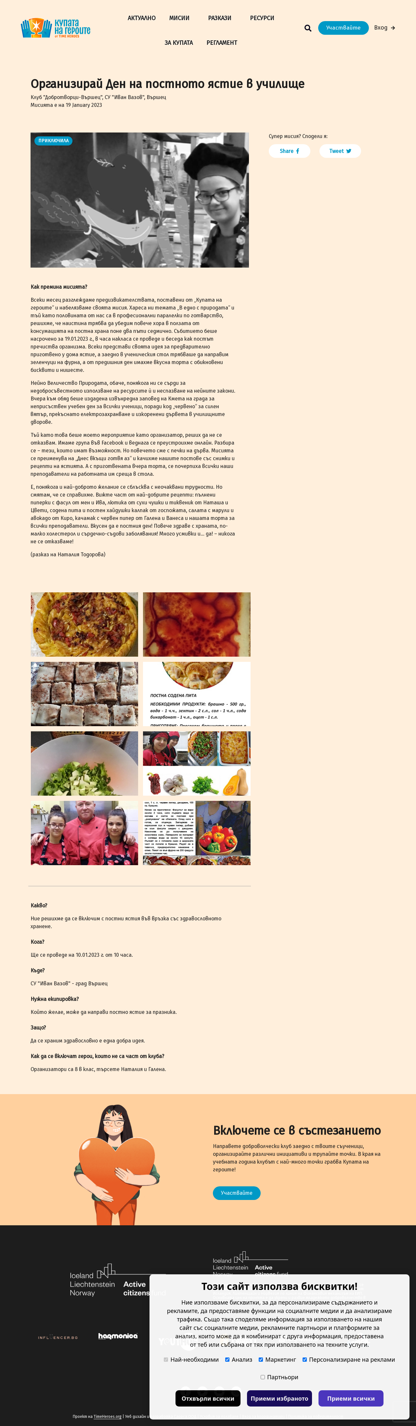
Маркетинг (277, 1359)
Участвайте (343, 27)
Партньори (279, 1377)
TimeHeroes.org (108, 1416)
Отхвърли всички (208, 1398)
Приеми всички (351, 1398)
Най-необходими (191, 1359)
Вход (384, 27)
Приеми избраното (279, 1398)
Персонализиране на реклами (349, 1359)
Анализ (238, 1359)
